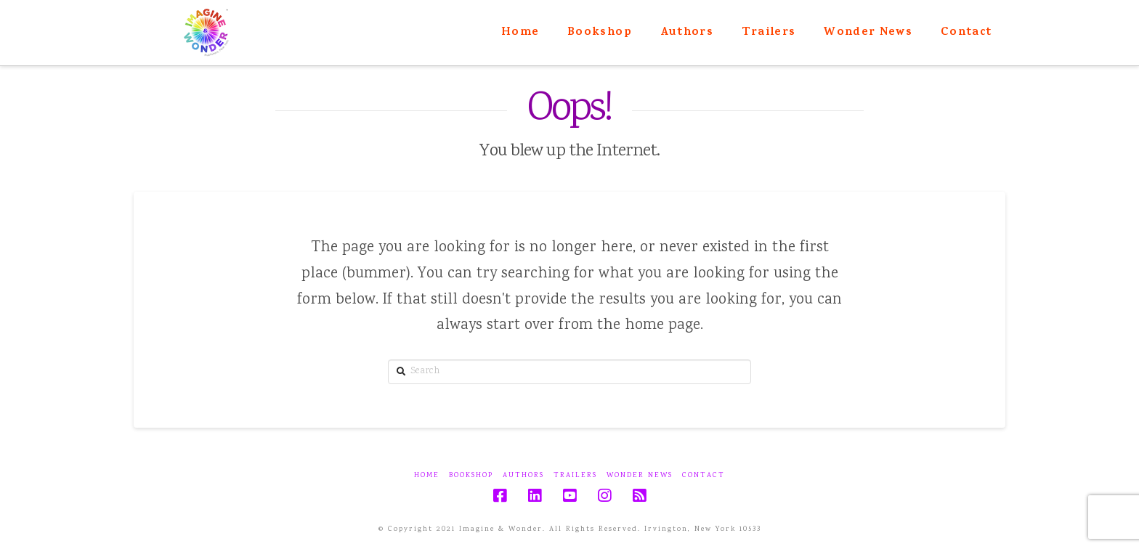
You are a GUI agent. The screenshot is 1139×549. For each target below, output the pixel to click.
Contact (703, 476)
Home (426, 476)
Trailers (575, 476)
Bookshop (471, 476)
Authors (523, 476)
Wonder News (640, 476)
